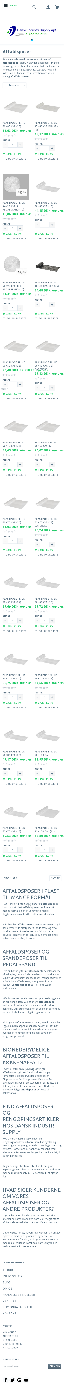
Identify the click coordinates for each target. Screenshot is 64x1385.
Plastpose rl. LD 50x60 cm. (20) (46, 600)
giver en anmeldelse (47, 1239)
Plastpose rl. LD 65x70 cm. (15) (14, 830)
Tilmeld (54, 1366)
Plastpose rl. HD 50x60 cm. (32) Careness (46, 366)
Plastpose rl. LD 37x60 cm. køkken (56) (46, 126)
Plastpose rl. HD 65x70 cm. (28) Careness (46, 522)
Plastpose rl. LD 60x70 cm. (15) (46, 677)
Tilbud (8, 1270)
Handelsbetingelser (19, 1294)
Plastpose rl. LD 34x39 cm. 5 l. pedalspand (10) (14, 206)
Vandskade (11, 1300)
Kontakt (10, 1313)
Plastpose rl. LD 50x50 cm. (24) (14, 600)
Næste (55, 878)
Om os (7, 1288)
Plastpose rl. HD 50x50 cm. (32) (14, 364)
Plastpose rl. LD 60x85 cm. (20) (14, 753)
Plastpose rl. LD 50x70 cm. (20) (14, 677)
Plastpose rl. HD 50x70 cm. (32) (14, 444)
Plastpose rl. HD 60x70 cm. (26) (14, 521)
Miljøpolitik (13, 1276)
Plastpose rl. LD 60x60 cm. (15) (46, 204)
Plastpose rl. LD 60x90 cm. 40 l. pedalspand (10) (14, 286)
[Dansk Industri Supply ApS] (32, 26)
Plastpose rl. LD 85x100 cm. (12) (46, 830)
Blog (6, 1282)
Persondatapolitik (18, 1307)
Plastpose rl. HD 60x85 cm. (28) (14, 124)
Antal (7, 140)
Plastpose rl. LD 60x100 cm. (46, 753)
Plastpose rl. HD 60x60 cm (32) (46, 444)
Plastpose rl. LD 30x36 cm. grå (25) (47, 284)
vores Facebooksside (45, 1222)
